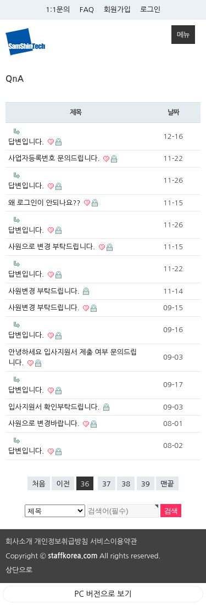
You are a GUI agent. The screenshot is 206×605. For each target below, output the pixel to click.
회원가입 (117, 9)
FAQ (87, 9)
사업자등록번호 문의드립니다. (62, 159)
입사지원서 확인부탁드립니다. (58, 407)
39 (143, 482)
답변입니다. (35, 142)
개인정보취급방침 (61, 541)
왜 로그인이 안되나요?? (53, 203)
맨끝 (167, 484)
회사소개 (18, 541)
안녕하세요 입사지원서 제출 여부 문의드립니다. (72, 358)
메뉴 (180, 31)
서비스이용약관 (113, 541)
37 (104, 482)
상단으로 (18, 570)
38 (123, 482)
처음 (38, 484)
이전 (62, 484)
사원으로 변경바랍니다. (52, 424)
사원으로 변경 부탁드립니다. (60, 247)
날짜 (173, 112)
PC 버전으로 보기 (102, 594)
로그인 (150, 9)
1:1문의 (58, 9)
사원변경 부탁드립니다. (48, 291)
